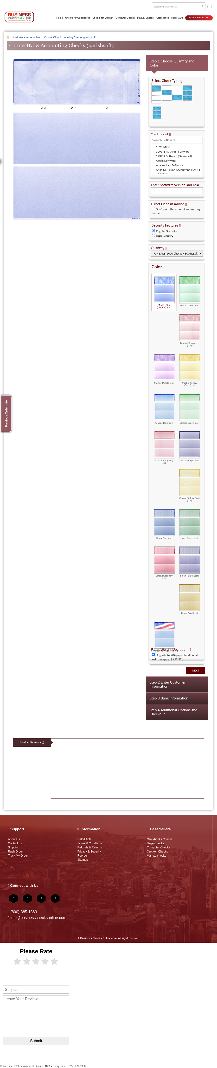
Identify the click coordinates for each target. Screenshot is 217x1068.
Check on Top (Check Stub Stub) (156, 93)
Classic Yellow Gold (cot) (189, 485)
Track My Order (18, 855)
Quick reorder (199, 17)
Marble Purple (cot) (164, 369)
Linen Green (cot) (189, 524)
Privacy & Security (89, 851)
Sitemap (82, 859)
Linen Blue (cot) (164, 524)
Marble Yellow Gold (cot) (189, 370)
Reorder (82, 855)
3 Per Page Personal (156, 113)
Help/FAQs (84, 839)
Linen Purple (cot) (189, 561)
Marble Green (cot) (189, 291)
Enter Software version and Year (175, 185)
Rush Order (15, 851)
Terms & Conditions (89, 843)
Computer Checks (158, 847)
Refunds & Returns (89, 847)
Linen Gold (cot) (189, 599)
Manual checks (156, 855)
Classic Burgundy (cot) (164, 447)
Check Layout (159, 134)
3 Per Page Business (187, 93)
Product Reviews (32, 742)
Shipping (13, 847)
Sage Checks (155, 843)
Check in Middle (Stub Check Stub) (167, 93)
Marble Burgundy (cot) (189, 330)
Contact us (15, 843)
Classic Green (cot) (189, 409)
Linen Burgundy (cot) (164, 562)
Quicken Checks (157, 851)
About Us (14, 839)
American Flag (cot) (164, 637)
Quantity (157, 248)
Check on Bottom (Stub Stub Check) (177, 93)
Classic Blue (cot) (164, 409)
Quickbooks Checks (159, 839)
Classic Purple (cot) (189, 446)
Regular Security (166, 231)
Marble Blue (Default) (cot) (164, 292)
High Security (164, 236)
